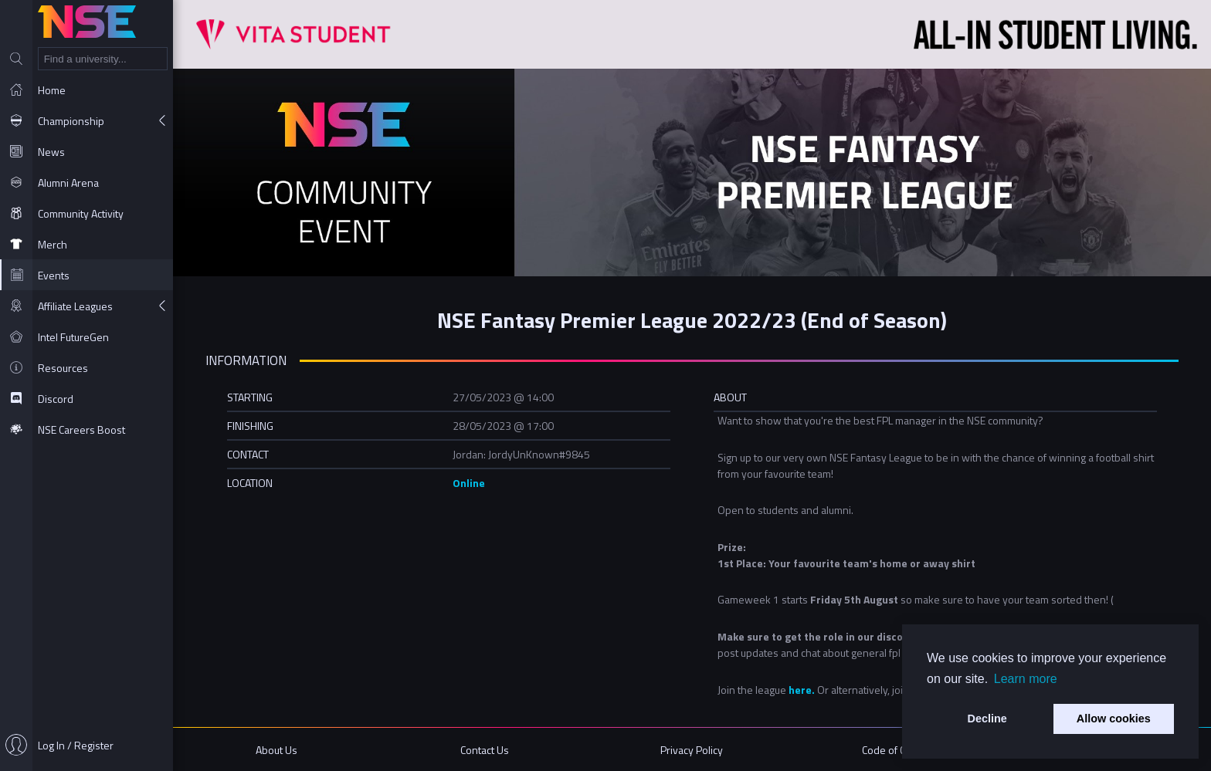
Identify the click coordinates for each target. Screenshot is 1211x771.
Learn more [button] (1025, 678)
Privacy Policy (691, 750)
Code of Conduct (899, 750)
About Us (276, 750)
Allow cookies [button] (1114, 718)
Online (469, 483)
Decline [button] (987, 718)
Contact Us (484, 750)
